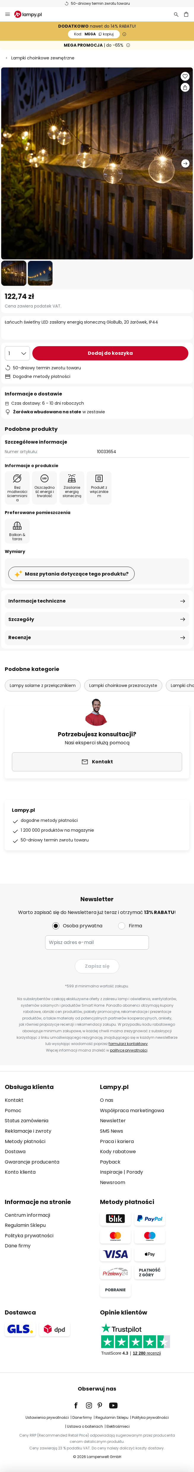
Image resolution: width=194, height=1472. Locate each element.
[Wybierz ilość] (17, 353)
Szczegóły (21, 619)
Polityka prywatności (29, 1235)
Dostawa (15, 1151)
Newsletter (113, 1120)
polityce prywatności (128, 1050)
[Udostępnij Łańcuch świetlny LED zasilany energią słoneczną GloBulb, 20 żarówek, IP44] (185, 87)
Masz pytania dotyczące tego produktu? (76, 573)
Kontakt (14, 1100)
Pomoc (13, 1110)
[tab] (49, 1134)
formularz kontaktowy (128, 1043)
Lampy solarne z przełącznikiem (43, 685)
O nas (106, 1100)
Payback (110, 1162)
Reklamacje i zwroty (28, 1131)
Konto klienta (20, 1172)
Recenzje (19, 637)
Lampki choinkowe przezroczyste (123, 685)
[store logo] (31, 14)
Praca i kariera (117, 1141)
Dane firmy (18, 1245)
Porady (134, 1172)
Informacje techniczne (37, 601)
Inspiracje (111, 1172)
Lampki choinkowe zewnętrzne (42, 58)
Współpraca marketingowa (132, 1110)
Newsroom (112, 1182)
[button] (13, 273)
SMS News (111, 1131)
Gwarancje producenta (32, 1162)
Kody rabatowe (118, 1151)
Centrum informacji (27, 1215)
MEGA (94, 34)
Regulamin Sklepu (25, 1225)
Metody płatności (25, 1141)
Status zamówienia (26, 1120)
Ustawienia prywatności (47, 1417)
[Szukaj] (176, 14)
